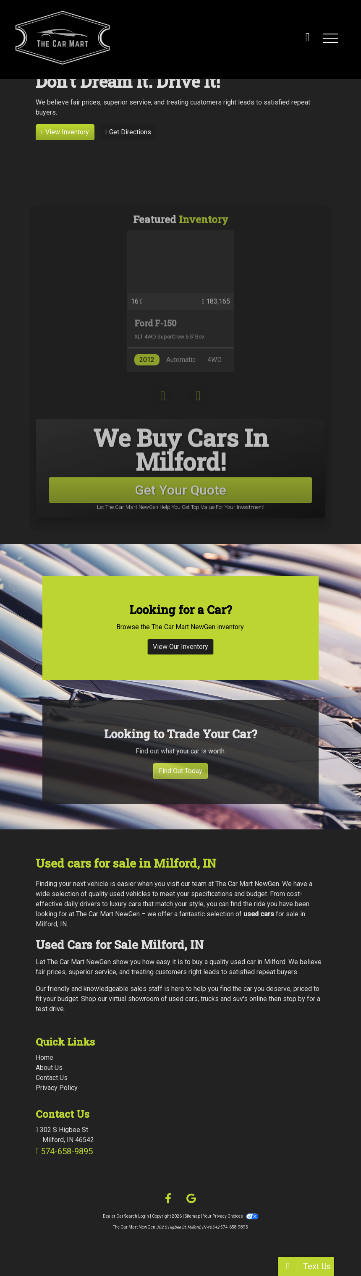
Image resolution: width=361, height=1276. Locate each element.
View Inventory (65, 132)
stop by (294, 999)
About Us (49, 1068)
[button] (330, 37)
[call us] (307, 38)
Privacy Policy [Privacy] (57, 1088)
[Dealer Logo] (118, 38)
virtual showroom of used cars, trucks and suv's (178, 999)
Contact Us (52, 1078)
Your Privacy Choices (230, 1216)
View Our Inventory (180, 665)
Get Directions (128, 132)
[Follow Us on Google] (191, 1198)
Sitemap (192, 1216)
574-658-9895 (67, 1151)
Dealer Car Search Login (126, 1216)
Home (44, 1058)
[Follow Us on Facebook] (168, 1198)
